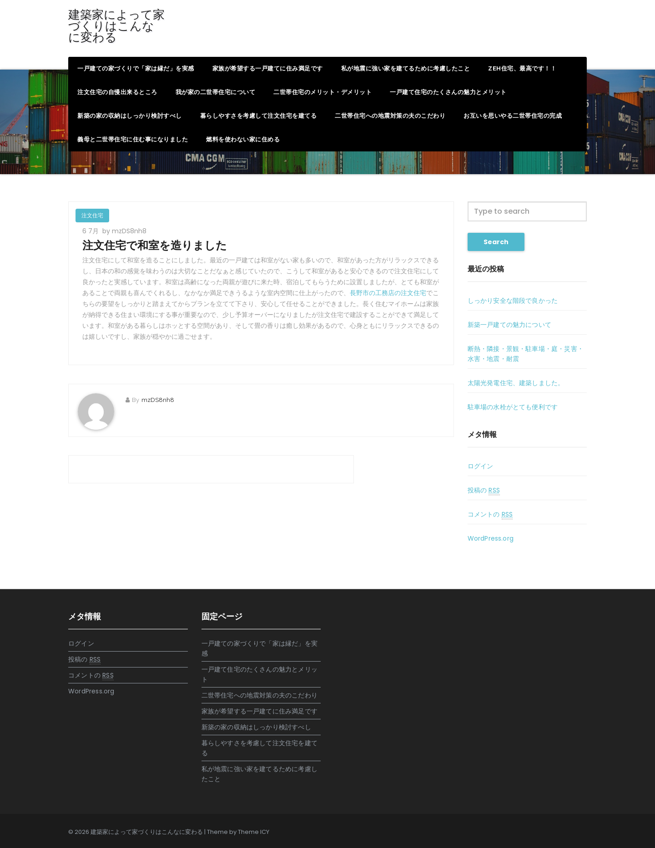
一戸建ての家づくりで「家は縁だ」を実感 (135, 68)
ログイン (481, 466)
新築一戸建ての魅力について (510, 324)
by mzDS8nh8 (124, 231)
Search (496, 241)
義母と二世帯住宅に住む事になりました (132, 139)
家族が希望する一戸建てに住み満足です (267, 68)
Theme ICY (253, 832)
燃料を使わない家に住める (243, 139)
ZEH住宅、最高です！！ (522, 68)
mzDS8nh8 (157, 399)
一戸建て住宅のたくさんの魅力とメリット (448, 92)
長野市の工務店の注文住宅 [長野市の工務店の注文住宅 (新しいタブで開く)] (388, 292)
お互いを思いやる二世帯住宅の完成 (513, 115)
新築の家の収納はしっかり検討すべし (129, 115)
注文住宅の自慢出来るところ (117, 92)
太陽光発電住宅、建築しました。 (516, 382)
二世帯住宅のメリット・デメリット (322, 92)
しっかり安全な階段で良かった (513, 300)
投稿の (484, 490)
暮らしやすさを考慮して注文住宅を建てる (258, 115)
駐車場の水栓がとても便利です (513, 406)
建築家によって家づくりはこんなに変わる (116, 25)
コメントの (490, 514)
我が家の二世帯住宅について (216, 92)
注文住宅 (92, 215)
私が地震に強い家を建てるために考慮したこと (405, 68)
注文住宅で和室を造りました (154, 245)
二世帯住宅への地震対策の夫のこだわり (390, 115)
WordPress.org (491, 538)
